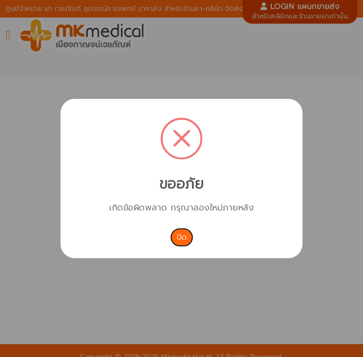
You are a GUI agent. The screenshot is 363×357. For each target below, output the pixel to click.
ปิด (182, 237)
